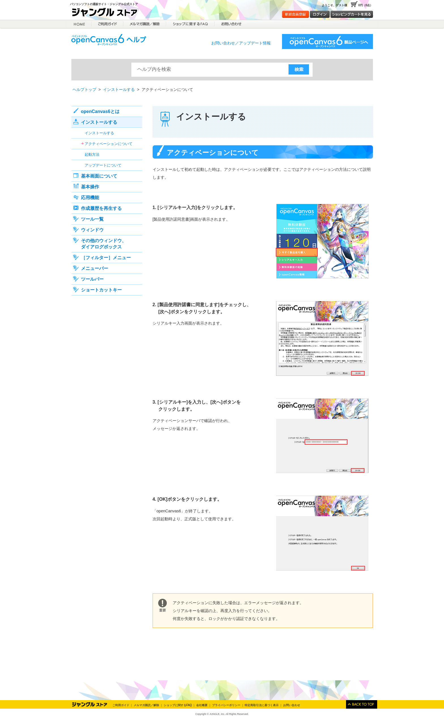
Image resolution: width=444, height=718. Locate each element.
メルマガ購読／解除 (144, 24)
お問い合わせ (291, 705)
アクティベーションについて (109, 144)
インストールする (119, 89)
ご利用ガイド (107, 24)
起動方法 (92, 154)
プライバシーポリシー (226, 705)
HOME (79, 24)
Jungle (89, 704)
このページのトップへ (361, 704)
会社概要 (202, 705)
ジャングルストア (106, 13)
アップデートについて (103, 165)
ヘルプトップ (84, 89)
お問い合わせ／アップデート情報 (241, 43)
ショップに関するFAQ (190, 24)
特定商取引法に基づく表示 (262, 705)
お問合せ (231, 24)
